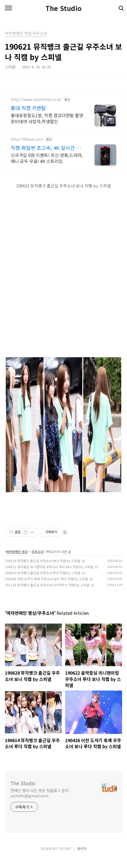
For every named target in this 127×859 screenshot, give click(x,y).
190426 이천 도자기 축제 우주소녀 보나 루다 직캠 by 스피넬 (46, 578)
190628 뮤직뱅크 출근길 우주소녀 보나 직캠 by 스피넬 (42, 560)
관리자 (81, 848)
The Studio (63, 8)
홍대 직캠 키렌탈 (28, 108)
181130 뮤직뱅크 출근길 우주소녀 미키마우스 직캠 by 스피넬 (47, 584)
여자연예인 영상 (17, 551)
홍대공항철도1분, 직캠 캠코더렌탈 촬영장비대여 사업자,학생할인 (47, 118)
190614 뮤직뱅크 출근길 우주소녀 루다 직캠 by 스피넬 (42, 572)
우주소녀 (37, 551)
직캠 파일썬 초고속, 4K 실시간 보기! (46, 147)
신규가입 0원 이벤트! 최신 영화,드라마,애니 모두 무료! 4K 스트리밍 (47, 158)
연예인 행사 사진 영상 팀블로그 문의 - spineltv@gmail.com (40, 793)
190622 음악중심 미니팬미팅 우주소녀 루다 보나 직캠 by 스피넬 (49, 566)
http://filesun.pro (27, 139)
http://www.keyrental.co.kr (36, 99)
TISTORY (64, 848)
